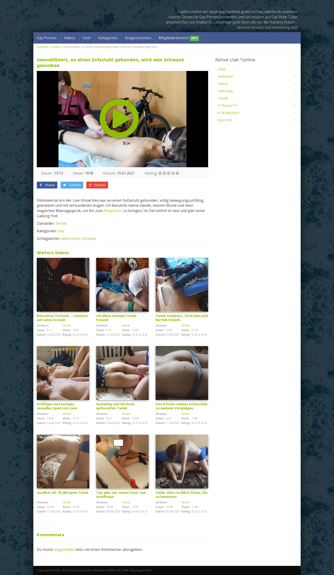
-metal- (222, 83)
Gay (61, 230)
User (87, 37)
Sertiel (61, 223)
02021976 (224, 120)
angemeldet (64, 549)
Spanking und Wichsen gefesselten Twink (115, 406)
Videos (69, 37)
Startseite (43, 47)
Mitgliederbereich (179, 38)
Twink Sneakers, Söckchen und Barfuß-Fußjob (182, 318)
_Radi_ (221, 69)
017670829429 (228, 113)
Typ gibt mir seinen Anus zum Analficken (121, 495)
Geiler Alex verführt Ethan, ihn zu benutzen (181, 495)
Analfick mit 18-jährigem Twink (62, 493)
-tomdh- (223, 98)
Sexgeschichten (138, 37)
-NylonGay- (225, 91)
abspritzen (70, 238)
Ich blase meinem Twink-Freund (117, 318)
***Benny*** (227, 105)
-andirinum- (225, 76)
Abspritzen (112, 210)
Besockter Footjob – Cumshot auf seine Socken (62, 318)
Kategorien (107, 37)
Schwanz (89, 238)
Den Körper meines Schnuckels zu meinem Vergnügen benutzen (181, 408)
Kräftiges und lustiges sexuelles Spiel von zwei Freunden (57, 408)
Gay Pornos (47, 37)
